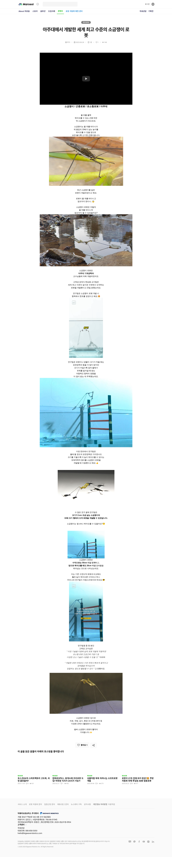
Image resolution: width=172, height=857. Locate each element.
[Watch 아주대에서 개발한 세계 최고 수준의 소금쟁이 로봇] (86, 78)
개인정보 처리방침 (100, 804)
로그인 (147, 4)
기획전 (150, 11)
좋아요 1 (82, 745)
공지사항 (87, 804)
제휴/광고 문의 (63, 804)
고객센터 (22, 824)
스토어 (35, 11)
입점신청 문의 (49, 804)
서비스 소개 (22, 804)
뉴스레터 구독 (76, 804)
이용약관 (111, 804)
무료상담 (143, 11)
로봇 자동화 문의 (35, 804)
